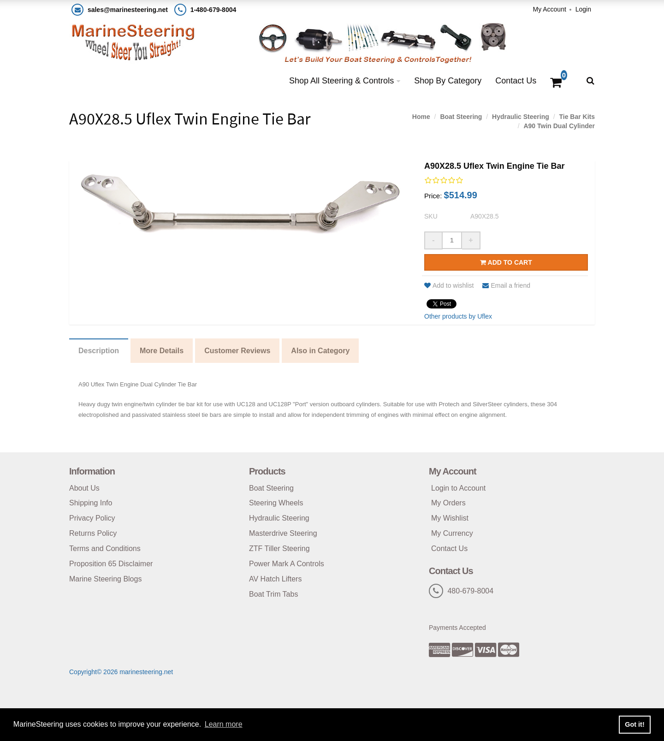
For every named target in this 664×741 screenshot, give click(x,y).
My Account (549, 9)
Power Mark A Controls (286, 564)
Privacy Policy (92, 518)
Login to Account (458, 488)
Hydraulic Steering (520, 116)
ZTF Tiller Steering (279, 548)
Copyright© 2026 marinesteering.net (121, 672)
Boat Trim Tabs (273, 594)
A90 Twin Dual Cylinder (559, 126)
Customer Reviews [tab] (237, 351)
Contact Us (515, 80)
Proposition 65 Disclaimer (111, 564)
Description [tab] (98, 351)
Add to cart (506, 262)
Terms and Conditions (105, 548)
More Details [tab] (162, 351)
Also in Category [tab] (320, 351)
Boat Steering (461, 116)
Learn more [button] (224, 724)
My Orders (448, 503)
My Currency (452, 533)
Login (583, 9)
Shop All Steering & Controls (341, 80)
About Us (84, 488)
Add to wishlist (449, 285)
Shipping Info (90, 503)
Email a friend (506, 285)
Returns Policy (93, 533)
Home (421, 116)
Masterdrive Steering (283, 533)
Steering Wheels (276, 503)
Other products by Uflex (458, 316)
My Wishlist (449, 518)
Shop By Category (447, 80)
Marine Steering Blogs (105, 579)
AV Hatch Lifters (275, 579)
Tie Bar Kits (577, 116)
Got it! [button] (634, 724)
